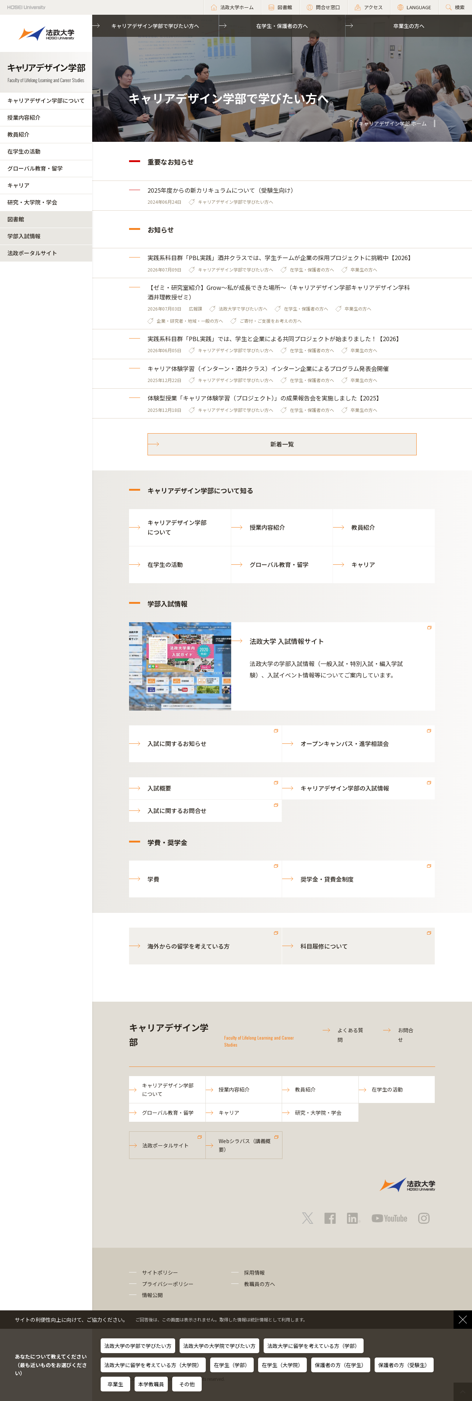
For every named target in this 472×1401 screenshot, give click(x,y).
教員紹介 (18, 134)
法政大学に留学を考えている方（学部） (313, 1345)
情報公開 (152, 1295)
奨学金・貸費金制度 (327, 879)
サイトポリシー (160, 1272)
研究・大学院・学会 (32, 202)
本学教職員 (151, 1384)
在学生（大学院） (282, 1365)
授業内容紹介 (24, 117)
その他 (187, 1384)
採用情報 (254, 1272)
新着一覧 (282, 443)
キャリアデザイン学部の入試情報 (345, 788)
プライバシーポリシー (168, 1284)
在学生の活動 (24, 151)
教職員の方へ (259, 1284)
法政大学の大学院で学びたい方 (219, 1345)
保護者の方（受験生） (404, 1365)
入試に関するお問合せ (177, 810)
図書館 (15, 219)
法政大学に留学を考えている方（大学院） (153, 1365)
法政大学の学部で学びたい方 (137, 1345)
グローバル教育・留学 (35, 168)
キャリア (18, 185)
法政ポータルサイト (32, 253)
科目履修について (324, 946)
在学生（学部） (232, 1365)
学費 (153, 879)
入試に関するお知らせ (177, 743)
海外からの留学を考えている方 (189, 946)
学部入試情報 (24, 236)
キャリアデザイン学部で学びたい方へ (155, 25)
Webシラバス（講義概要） (245, 1145)
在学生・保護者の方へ (282, 25)
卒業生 (115, 1384)
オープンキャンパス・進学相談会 (345, 743)
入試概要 (159, 788)
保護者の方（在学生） (341, 1365)
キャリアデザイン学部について (46, 100)
